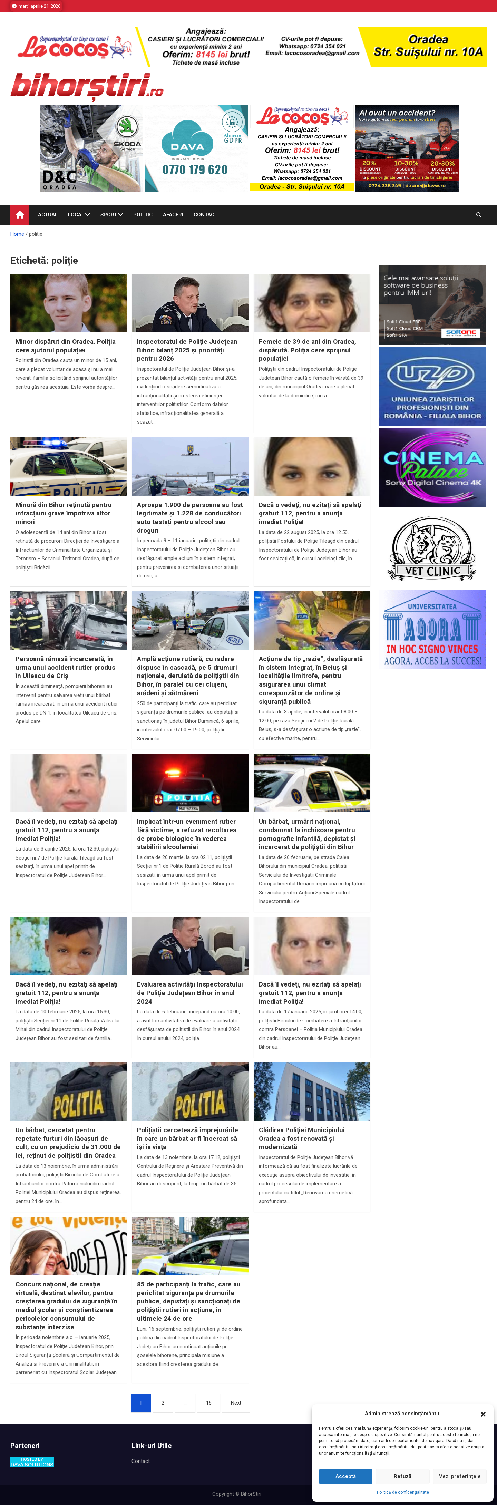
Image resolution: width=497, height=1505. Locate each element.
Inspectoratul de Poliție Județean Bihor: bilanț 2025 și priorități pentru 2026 (187, 350)
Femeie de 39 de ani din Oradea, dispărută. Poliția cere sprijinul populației (307, 350)
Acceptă (345, 1476)
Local (76, 215)
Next (236, 1403)
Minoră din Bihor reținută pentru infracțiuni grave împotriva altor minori (64, 513)
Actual (48, 215)
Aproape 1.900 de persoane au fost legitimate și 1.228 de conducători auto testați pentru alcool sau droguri (190, 517)
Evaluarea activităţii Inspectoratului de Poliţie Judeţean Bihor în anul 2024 (190, 992)
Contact (205, 215)
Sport (108, 215)
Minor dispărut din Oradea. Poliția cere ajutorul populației (66, 346)
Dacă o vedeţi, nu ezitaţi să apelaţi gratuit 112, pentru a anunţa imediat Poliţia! (310, 513)
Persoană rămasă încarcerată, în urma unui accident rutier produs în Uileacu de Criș (65, 667)
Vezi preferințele (460, 1476)
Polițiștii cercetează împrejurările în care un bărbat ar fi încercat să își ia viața (187, 1138)
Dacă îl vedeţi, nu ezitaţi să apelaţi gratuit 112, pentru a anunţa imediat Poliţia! (67, 829)
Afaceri (173, 215)
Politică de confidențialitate (403, 1492)
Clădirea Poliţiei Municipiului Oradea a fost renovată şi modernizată (302, 1138)
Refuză (402, 1476)
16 (209, 1403)
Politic (143, 215)
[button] (483, 1413)
